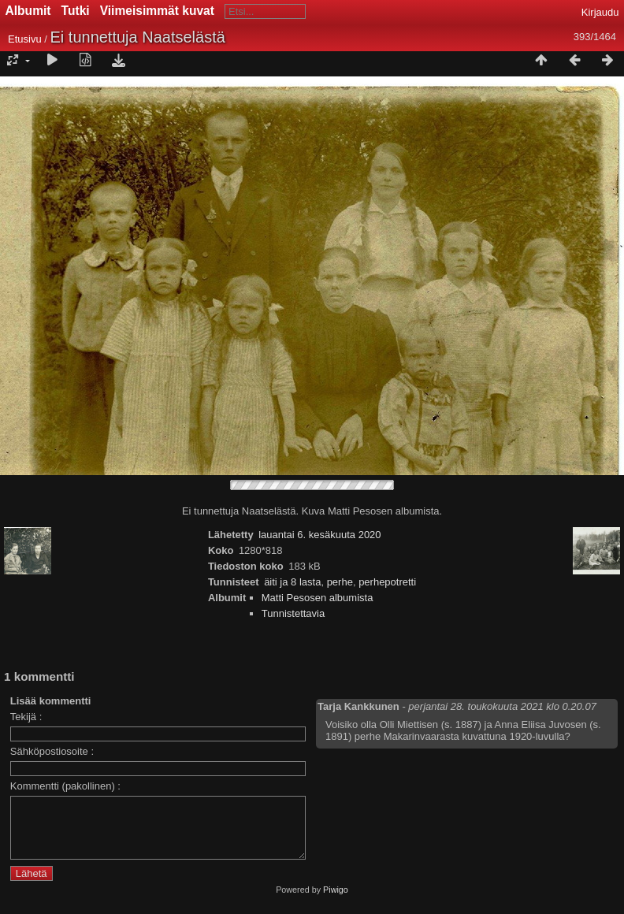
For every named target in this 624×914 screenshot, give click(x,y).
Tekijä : (26, 717)
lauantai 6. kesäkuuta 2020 (319, 535)
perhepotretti (387, 582)
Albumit (28, 10)
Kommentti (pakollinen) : (65, 786)
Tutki (75, 10)
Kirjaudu (600, 12)
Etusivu (25, 39)
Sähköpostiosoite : (52, 751)
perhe (340, 582)
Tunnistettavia (293, 613)
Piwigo (335, 901)
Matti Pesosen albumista (317, 598)
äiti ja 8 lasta (292, 582)
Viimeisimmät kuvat (157, 10)
